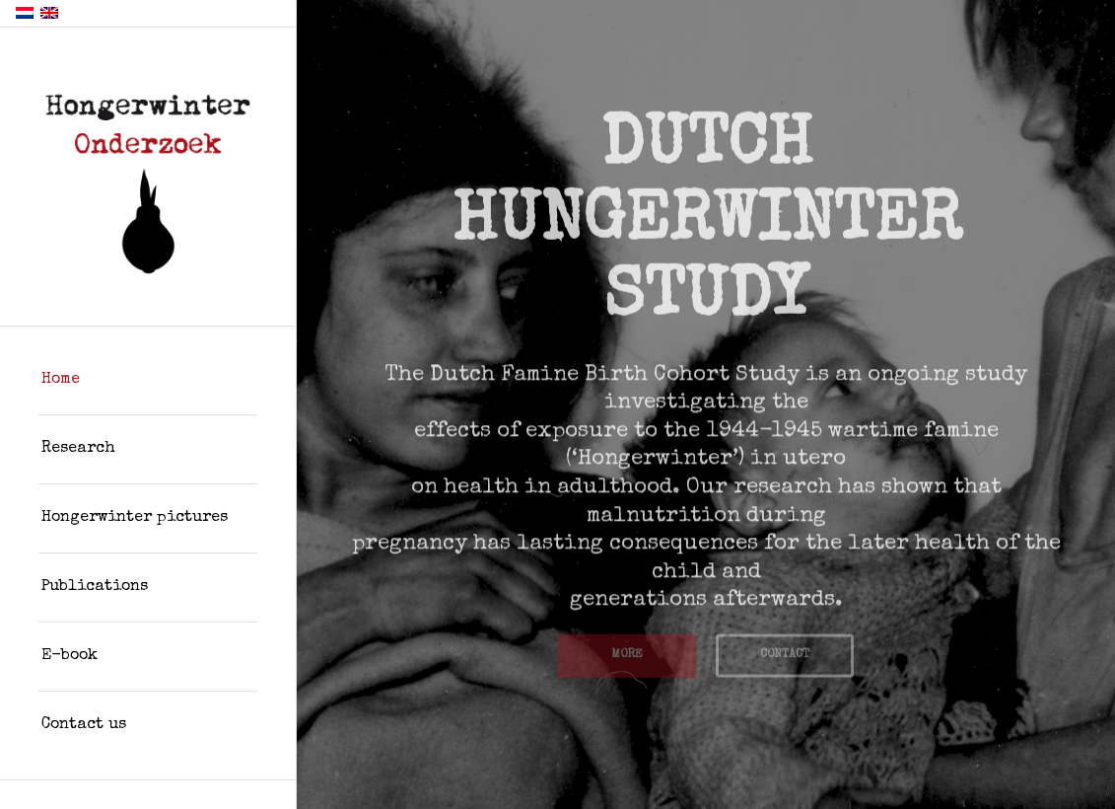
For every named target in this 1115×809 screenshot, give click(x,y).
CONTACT (784, 651)
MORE (627, 651)
